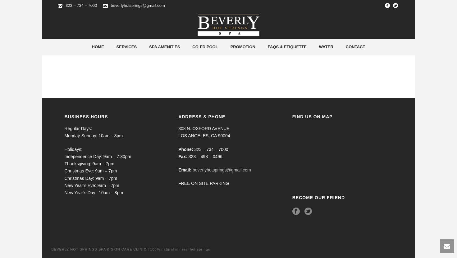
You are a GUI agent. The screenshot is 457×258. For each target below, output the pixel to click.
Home (98, 47)
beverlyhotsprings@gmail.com (138, 5)
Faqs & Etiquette (287, 47)
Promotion (243, 47)
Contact (355, 47)
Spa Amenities (164, 47)
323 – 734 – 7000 (82, 5)
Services (127, 47)
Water (326, 47)
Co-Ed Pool (205, 47)
